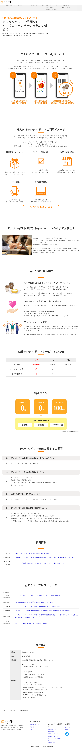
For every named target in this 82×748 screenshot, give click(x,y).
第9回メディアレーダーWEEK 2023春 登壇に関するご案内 (32, 553)
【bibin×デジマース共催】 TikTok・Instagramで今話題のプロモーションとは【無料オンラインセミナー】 (45, 557)
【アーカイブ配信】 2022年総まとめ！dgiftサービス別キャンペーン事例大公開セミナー (40, 563)
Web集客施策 (49, 7)
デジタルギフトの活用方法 (37, 5)
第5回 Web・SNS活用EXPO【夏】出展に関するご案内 (31, 624)
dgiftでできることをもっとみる (41, 207)
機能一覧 (32, 727)
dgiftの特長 (20, 5)
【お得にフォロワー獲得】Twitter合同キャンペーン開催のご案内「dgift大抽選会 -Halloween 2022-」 (44, 610)
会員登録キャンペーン (67, 5)
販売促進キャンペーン (51, 9)
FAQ (31, 729)
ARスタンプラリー (66, 7)
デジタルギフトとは (10, 5)
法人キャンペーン (52, 742)
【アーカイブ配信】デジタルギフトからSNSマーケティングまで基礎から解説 (37, 595)
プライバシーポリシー (70, 727)
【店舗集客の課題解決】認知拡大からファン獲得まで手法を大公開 (34, 602)
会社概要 (67, 729)
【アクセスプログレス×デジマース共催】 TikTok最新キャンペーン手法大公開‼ (37, 606)
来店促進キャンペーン (51, 5)
